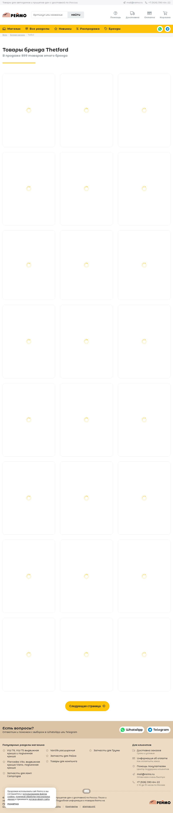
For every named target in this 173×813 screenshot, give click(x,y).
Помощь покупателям (153, 767)
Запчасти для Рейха (63, 755)
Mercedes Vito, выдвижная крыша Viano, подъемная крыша (23, 764)
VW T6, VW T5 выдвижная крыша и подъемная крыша (23, 753)
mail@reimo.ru (135, 2)
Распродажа (88, 28)
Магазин (11, 28)
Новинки (62, 28)
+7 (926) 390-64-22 (159, 2)
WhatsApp (160, 29)
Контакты (72, 806)
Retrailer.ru (86, 791)
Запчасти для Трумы (107, 750)
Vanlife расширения (62, 750)
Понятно (13, 804)
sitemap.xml (89, 806)
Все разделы (37, 28)
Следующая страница (87, 706)
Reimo (14, 15)
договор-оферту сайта (39, 799)
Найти (75, 14)
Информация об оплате (152, 759)
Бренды (112, 28)
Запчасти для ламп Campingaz (19, 775)
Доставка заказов (149, 751)
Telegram (168, 29)
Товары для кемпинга (63, 761)
